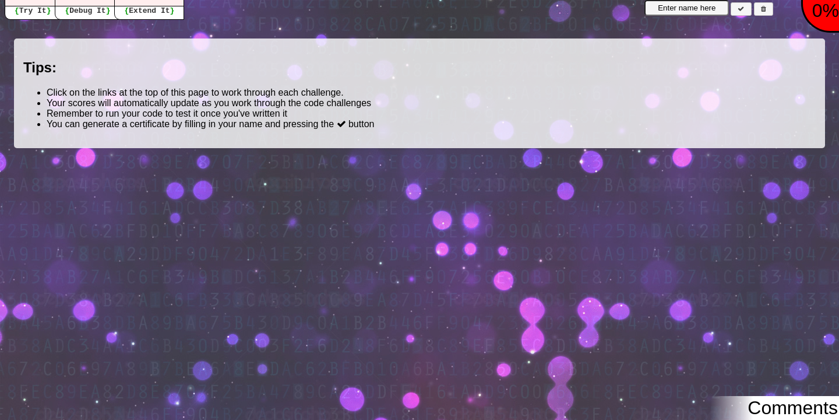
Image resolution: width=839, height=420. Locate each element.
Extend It (149, 10)
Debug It (87, 10)
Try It (33, 10)
